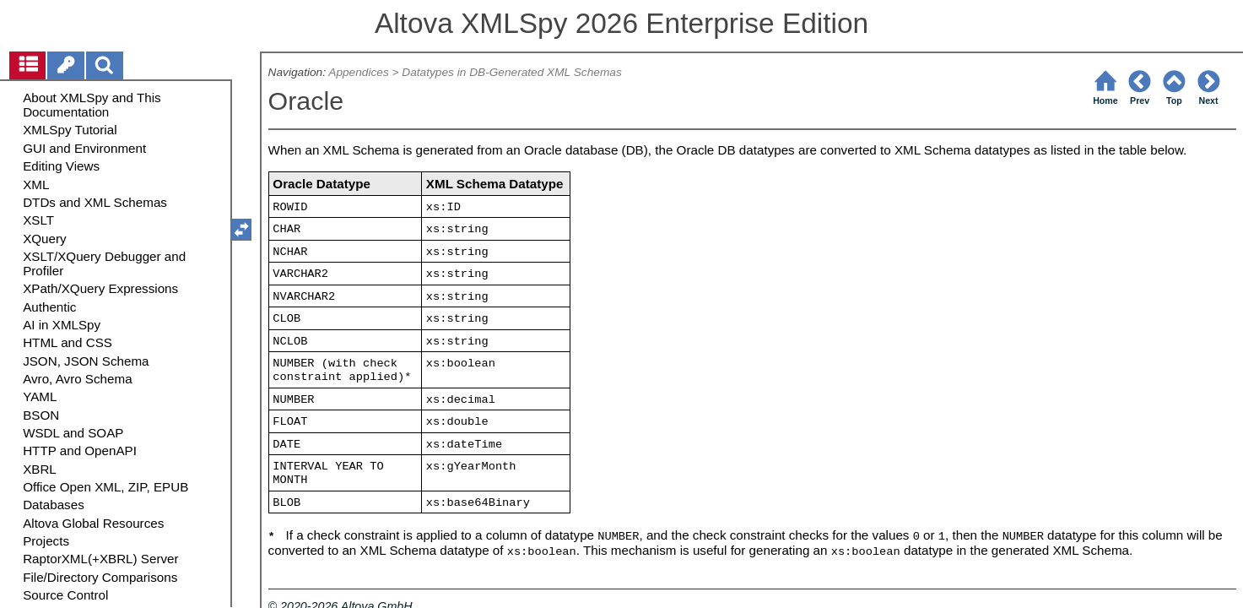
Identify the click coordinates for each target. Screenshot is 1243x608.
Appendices (358, 72)
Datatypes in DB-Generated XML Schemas (511, 72)
